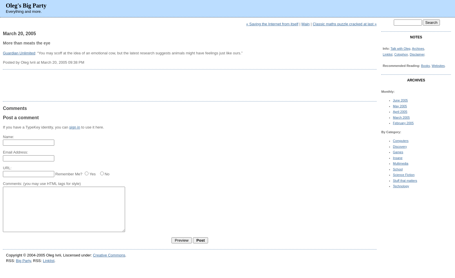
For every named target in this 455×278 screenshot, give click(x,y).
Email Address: (15, 152)
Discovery (400, 146)
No (107, 174)
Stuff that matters (405, 180)
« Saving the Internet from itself (272, 24)
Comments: (12, 183)
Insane (397, 158)
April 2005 (400, 111)
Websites (438, 65)
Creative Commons (109, 264)
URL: (7, 168)
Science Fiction (404, 175)
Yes (92, 174)
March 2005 (401, 117)
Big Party (23, 269)
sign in (74, 127)
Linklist (388, 54)
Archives (418, 48)
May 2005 (400, 106)
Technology (401, 186)
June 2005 (400, 100)
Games (398, 152)
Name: (8, 137)
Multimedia (400, 163)
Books (425, 65)
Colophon (401, 54)
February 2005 (403, 123)
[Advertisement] (190, 85)
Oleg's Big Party (26, 5)
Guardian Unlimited (19, 53)
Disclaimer (417, 54)
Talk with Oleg (400, 48)
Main (305, 24)
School (398, 169)
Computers (401, 140)
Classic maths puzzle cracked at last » (345, 24)
